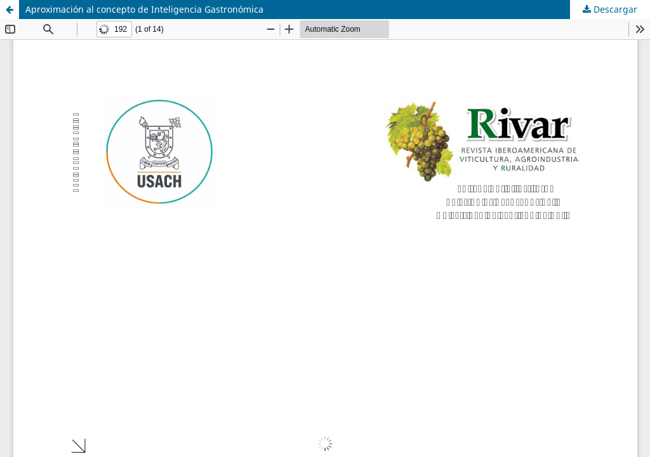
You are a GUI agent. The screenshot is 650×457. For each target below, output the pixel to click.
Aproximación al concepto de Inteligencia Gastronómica (144, 9)
